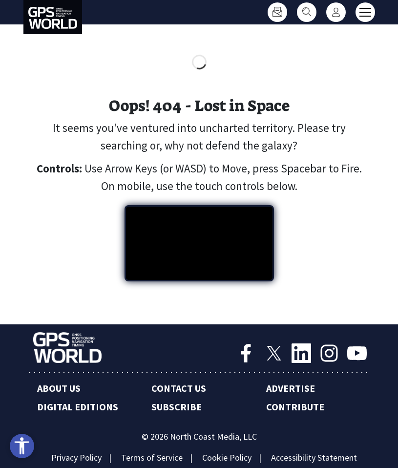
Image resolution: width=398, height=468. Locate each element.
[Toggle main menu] (365, 12)
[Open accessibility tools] (22, 446)
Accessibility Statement (314, 457)
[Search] (306, 12)
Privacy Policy (76, 457)
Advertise (290, 388)
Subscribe (176, 407)
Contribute (295, 407)
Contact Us (178, 388)
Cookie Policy (226, 457)
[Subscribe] (277, 12)
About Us (59, 388)
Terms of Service (152, 457)
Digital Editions (77, 407)
